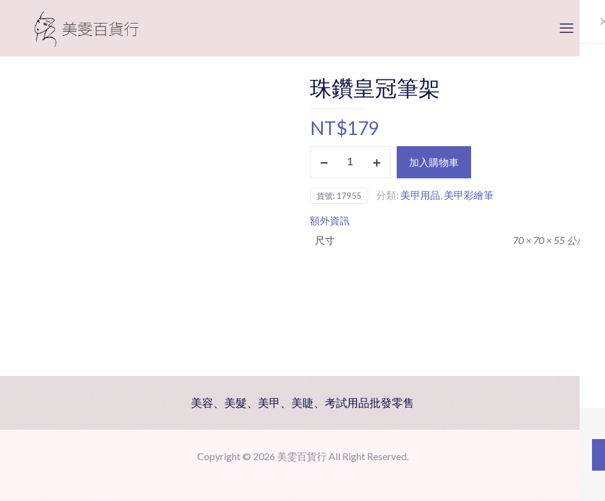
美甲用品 (420, 195)
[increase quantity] (376, 162)
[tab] (448, 220)
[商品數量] (350, 162)
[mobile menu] (566, 27)
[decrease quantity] (324, 162)
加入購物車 (434, 162)
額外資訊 (330, 220)
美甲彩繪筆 (468, 195)
